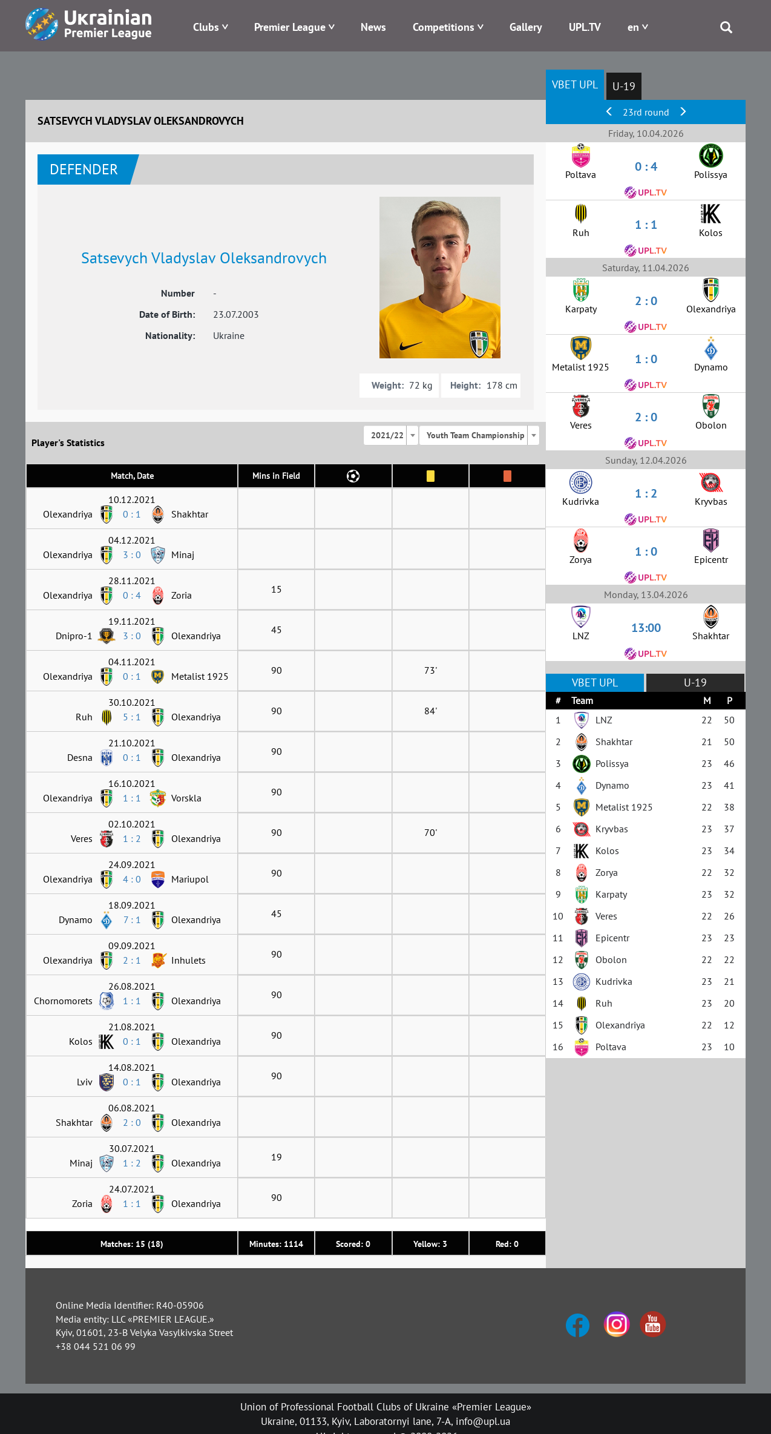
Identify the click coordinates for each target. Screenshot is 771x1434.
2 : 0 (132, 1122)
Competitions (443, 27)
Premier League (290, 27)
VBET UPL (575, 84)
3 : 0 (132, 554)
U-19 (623, 86)
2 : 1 (132, 960)
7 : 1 (132, 919)
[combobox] (391, 435)
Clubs (206, 27)
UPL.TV (585, 27)
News (373, 27)
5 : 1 (132, 717)
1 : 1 (132, 798)
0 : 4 (132, 595)
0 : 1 (132, 514)
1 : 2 (132, 838)
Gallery (526, 27)
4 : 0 (132, 879)
